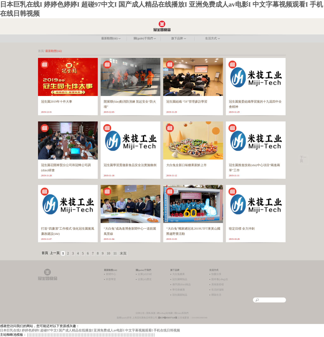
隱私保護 (150, 313)
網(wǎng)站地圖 (165, 313)
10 (108, 253)
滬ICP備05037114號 (167, 317)
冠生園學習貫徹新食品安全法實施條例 (130, 165)
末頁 (123, 253)
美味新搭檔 (217, 284)
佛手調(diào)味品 (181, 284)
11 (115, 253)
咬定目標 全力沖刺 (242, 228)
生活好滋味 (217, 289)
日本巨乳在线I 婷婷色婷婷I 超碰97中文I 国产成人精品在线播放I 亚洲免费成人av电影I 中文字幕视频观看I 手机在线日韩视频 (90, 330)
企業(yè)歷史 (145, 279)
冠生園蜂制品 (179, 279)
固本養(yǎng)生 (219, 279)
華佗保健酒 (178, 289)
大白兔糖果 (178, 274)
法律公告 (140, 313)
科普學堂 (111, 279)
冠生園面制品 (179, 294)
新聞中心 (111, 274)
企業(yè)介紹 (145, 274)
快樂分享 (216, 274)
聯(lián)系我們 (181, 313)
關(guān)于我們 (143, 270)
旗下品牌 (174, 270)
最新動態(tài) (110, 270)
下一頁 (303, 159)
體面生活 (216, 294)
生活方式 (213, 270)
